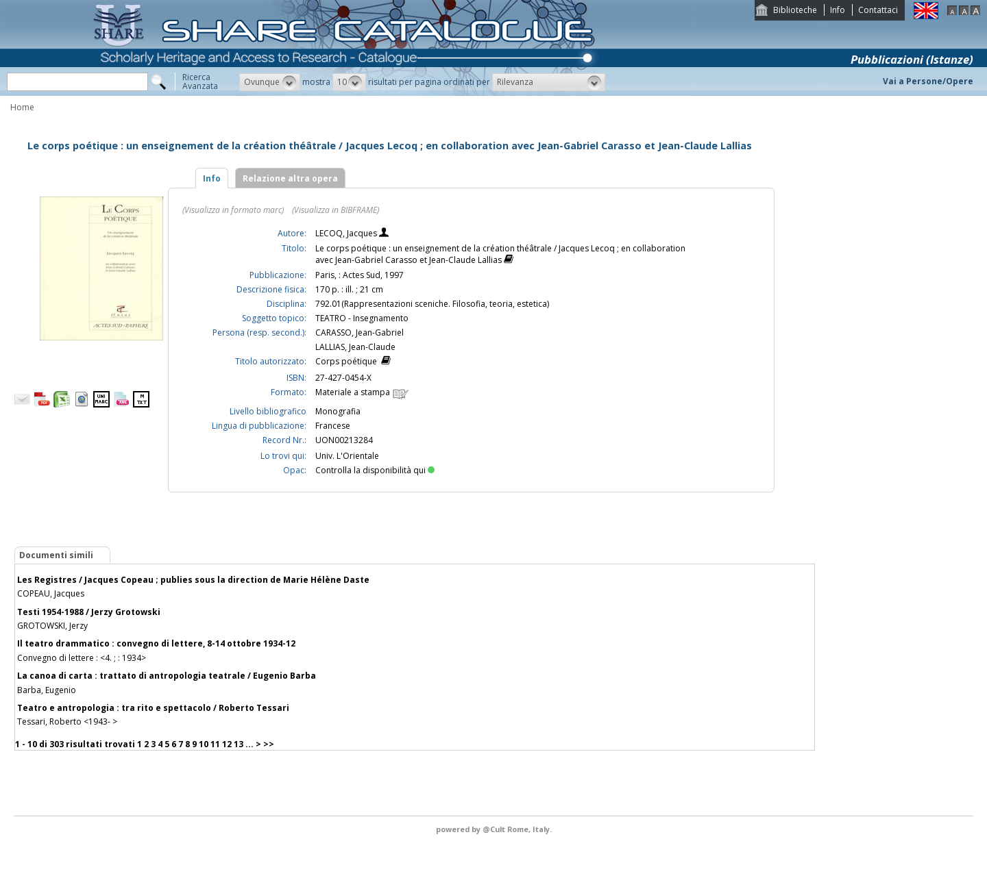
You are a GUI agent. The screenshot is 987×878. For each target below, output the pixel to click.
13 (238, 744)
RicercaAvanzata (200, 81)
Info (837, 10)
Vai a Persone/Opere (928, 81)
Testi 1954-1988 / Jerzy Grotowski (88, 612)
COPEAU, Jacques (50, 593)
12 (227, 744)
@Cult (495, 829)
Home (22, 107)
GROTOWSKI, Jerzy (52, 625)
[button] (269, 82)
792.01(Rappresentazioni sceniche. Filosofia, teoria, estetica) (432, 304)
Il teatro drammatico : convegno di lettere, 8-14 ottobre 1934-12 (156, 643)
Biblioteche (795, 10)
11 (215, 744)
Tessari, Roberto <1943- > (67, 721)
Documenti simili (56, 555)
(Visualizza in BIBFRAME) (335, 210)
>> (268, 744)
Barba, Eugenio (46, 690)
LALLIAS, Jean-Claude (355, 347)
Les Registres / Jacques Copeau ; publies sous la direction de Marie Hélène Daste (193, 580)
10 (203, 744)
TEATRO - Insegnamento (362, 318)
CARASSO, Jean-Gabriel (359, 332)
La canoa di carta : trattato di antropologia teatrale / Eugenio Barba (166, 675)
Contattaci (878, 10)
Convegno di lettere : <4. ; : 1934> (81, 658)
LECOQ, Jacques (347, 233)
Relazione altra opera (290, 178)
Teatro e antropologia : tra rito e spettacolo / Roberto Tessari (153, 708)
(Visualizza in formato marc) (233, 210)
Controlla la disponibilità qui (375, 470)
